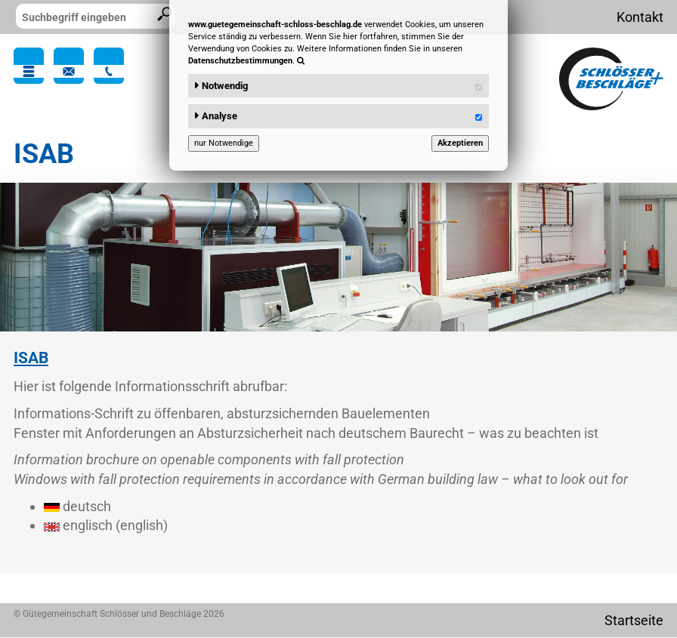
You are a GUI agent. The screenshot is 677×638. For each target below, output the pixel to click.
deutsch (77, 506)
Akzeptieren (460, 143)
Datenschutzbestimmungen (240, 61)
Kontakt (640, 17)
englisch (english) (106, 525)
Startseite (633, 620)
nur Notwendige (223, 143)
